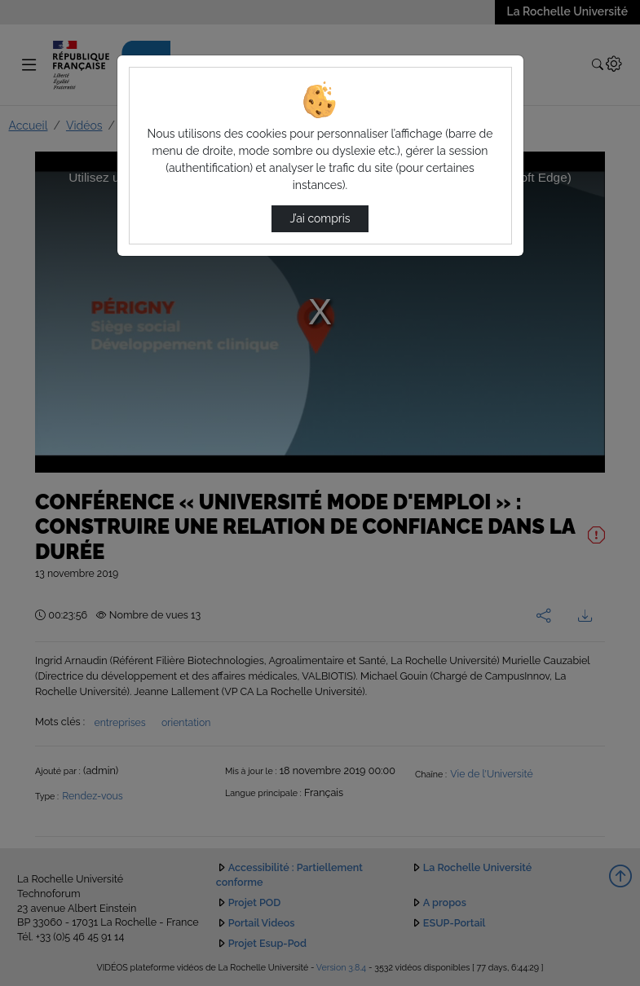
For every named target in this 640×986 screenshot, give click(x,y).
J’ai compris (319, 218)
